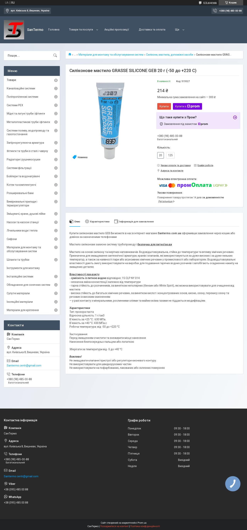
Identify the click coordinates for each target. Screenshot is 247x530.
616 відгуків (210, 2)
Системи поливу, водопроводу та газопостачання (28, 132)
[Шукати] (55, 55)
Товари (11, 79)
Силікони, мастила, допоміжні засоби (169, 54)
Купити (164, 106)
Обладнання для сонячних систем (28, 284)
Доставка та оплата (152, 29)
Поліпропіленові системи (22, 96)
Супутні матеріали (18, 293)
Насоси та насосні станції (23, 222)
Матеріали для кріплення (23, 310)
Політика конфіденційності (145, 526)
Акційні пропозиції (116, 29)
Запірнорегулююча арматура (25, 142)
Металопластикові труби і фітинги (28, 122)
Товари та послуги (81, 29)
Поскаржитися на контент (114, 526)
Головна (53, 29)
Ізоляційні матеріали (20, 301)
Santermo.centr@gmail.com (24, 365)
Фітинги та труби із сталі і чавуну (27, 151)
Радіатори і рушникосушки (23, 159)
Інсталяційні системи (20, 276)
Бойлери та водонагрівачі (23, 176)
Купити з (187, 106)
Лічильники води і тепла (22, 230)
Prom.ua (142, 523)
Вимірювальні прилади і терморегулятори (22, 203)
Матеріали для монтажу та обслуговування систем (111, 54)
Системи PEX (15, 105)
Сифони (12, 239)
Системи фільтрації (19, 168)
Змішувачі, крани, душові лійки (26, 213)
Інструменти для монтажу (23, 268)
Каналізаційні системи (21, 88)
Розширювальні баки (20, 193)
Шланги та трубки (18, 259)
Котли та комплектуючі (21, 184)
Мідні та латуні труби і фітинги (26, 113)
